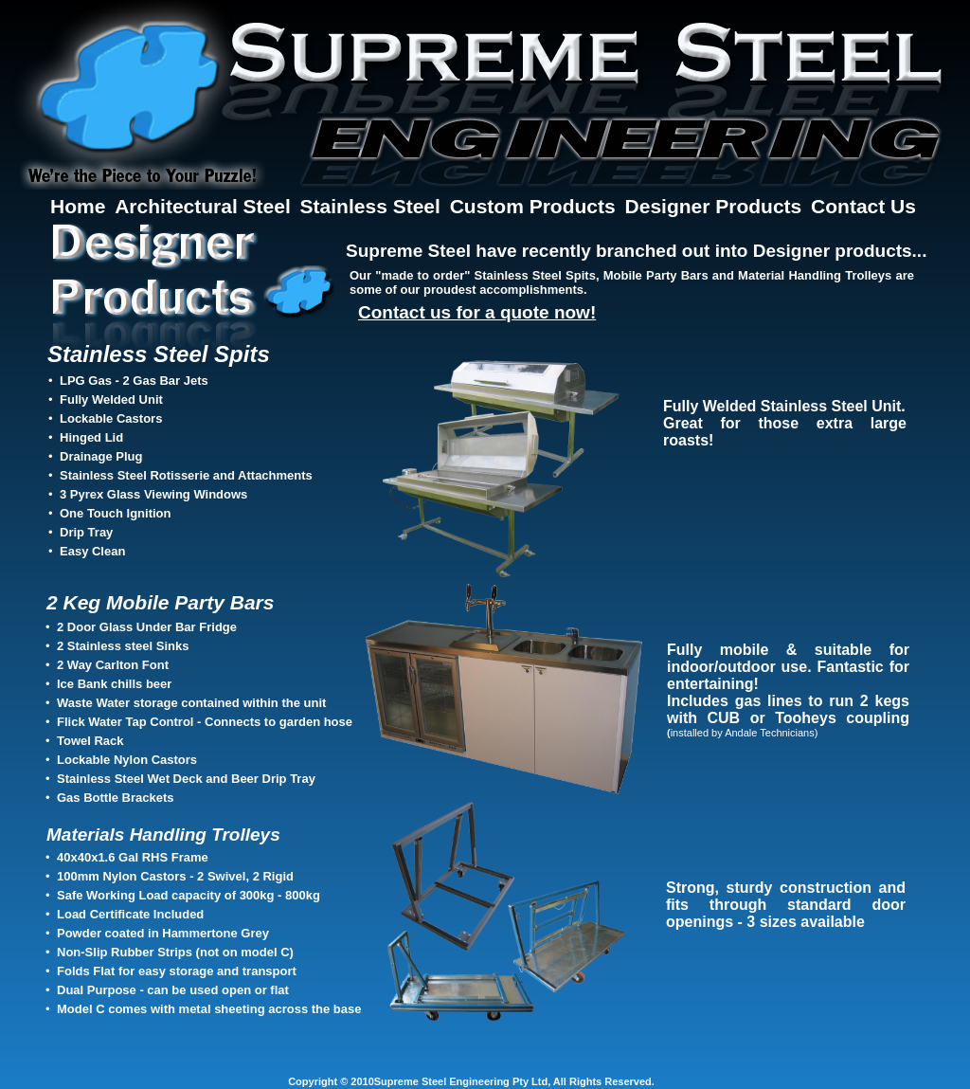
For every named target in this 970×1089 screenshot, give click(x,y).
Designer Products (716, 206)
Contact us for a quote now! (477, 312)
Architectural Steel (205, 206)
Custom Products (535, 206)
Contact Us (863, 206)
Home (80, 206)
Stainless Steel (373, 206)
